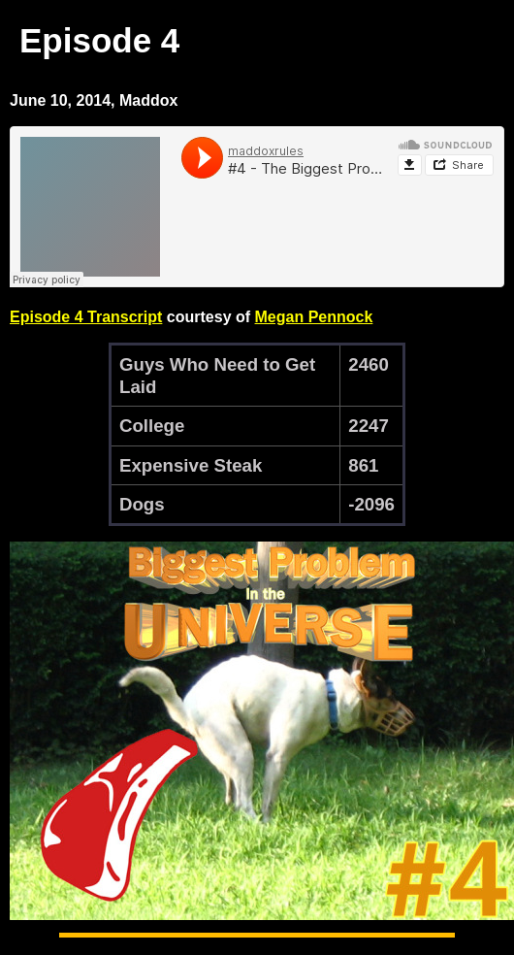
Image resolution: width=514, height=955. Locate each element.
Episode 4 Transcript (86, 317)
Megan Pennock (314, 317)
